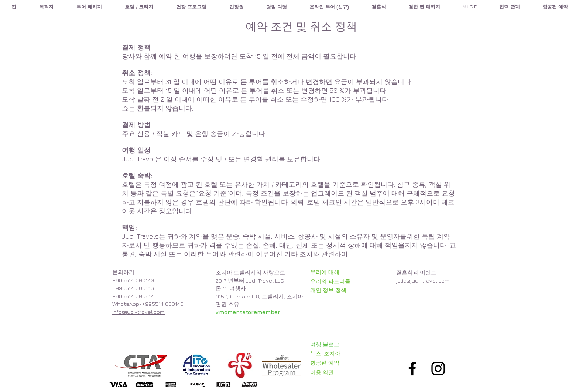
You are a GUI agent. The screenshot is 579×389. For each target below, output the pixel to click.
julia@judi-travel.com (422, 280)
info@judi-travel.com (138, 312)
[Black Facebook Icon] (412, 369)
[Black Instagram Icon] (438, 369)
